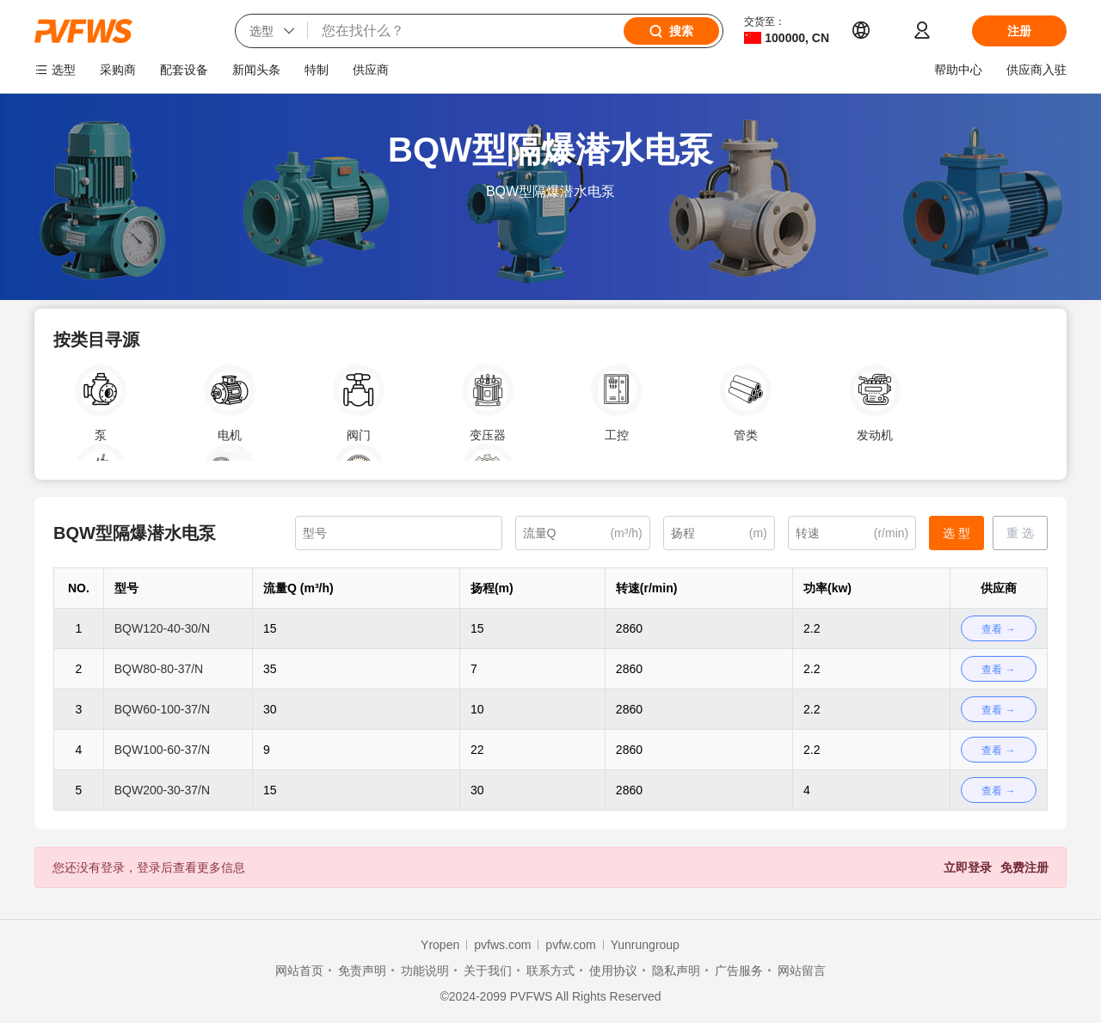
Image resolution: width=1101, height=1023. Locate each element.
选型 (64, 70)
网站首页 (299, 970)
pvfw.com (570, 945)
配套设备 (184, 70)
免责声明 (362, 970)
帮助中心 (958, 70)
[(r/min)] (852, 533)
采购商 (118, 70)
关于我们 (488, 970)
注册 (1019, 31)
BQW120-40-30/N (162, 628)
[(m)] (719, 533)
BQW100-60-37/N (162, 750)
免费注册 (1024, 867)
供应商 (371, 70)
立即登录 (968, 867)
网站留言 (802, 970)
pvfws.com (502, 945)
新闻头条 (256, 70)
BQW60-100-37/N (162, 709)
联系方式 (550, 970)
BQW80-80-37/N (158, 669)
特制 (316, 70)
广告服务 (739, 970)
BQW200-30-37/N (162, 790)
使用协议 (613, 970)
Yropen (440, 945)
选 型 (956, 533)
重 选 (1020, 533)
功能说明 (425, 970)
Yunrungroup (645, 945)
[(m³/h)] (582, 533)
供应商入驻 (1036, 70)
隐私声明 (676, 970)
